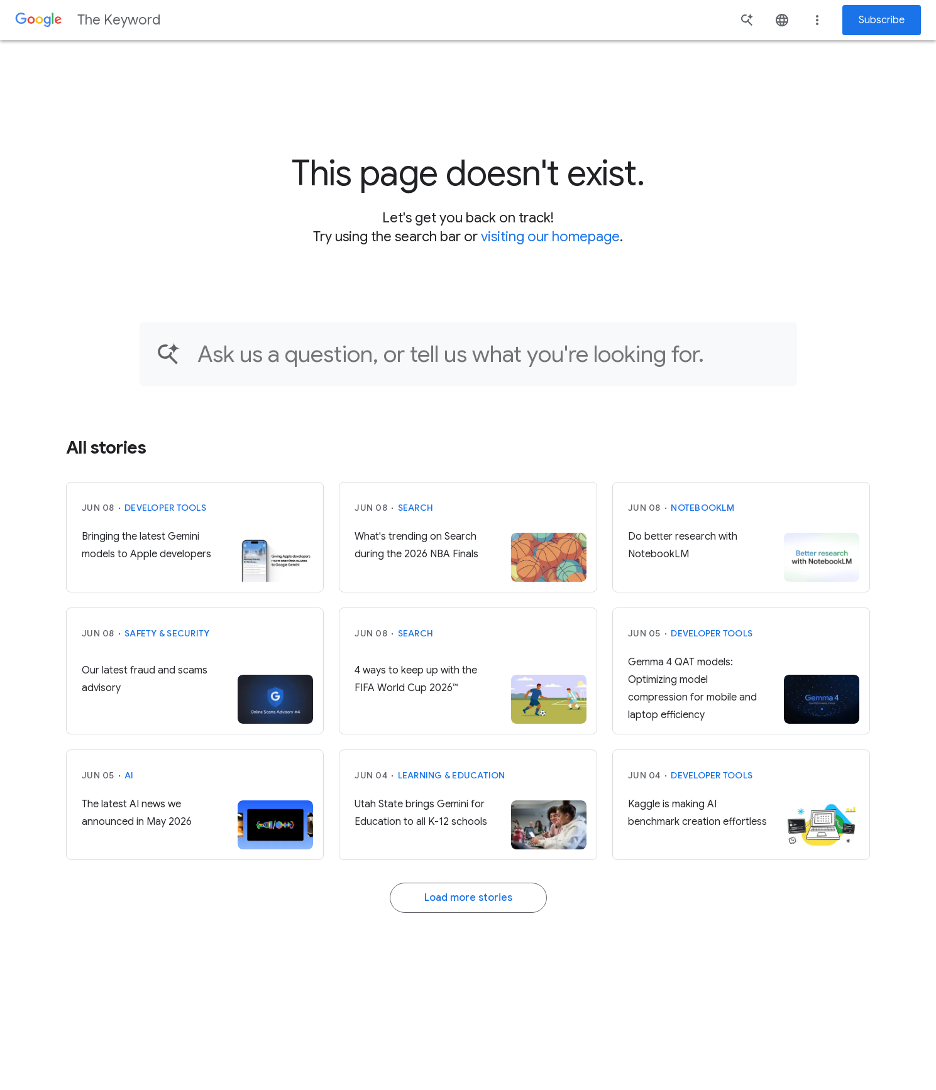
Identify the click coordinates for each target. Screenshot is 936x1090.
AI (129, 775)
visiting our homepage (550, 236)
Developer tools (165, 507)
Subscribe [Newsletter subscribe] (882, 20)
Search (416, 507)
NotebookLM (702, 507)
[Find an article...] (489, 354)
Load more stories (468, 897)
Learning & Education (451, 775)
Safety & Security (166, 633)
